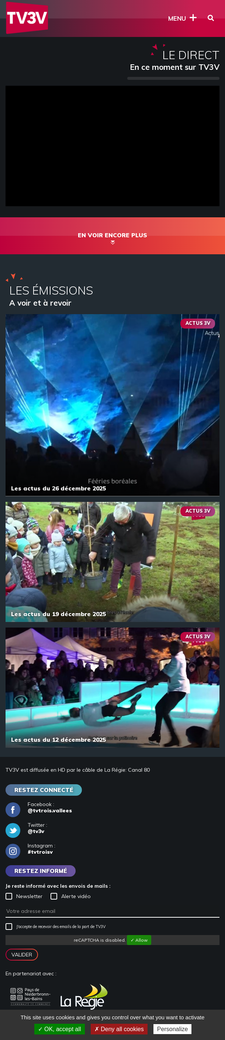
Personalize (172, 1029)
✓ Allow (139, 940)
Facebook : (39, 807)
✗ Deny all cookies (119, 1029)
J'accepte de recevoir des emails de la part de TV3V (55, 926)
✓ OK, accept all (59, 1029)
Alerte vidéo (71, 896)
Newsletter (24, 896)
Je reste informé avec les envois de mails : (58, 886)
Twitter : (26, 828)
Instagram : (30, 849)
